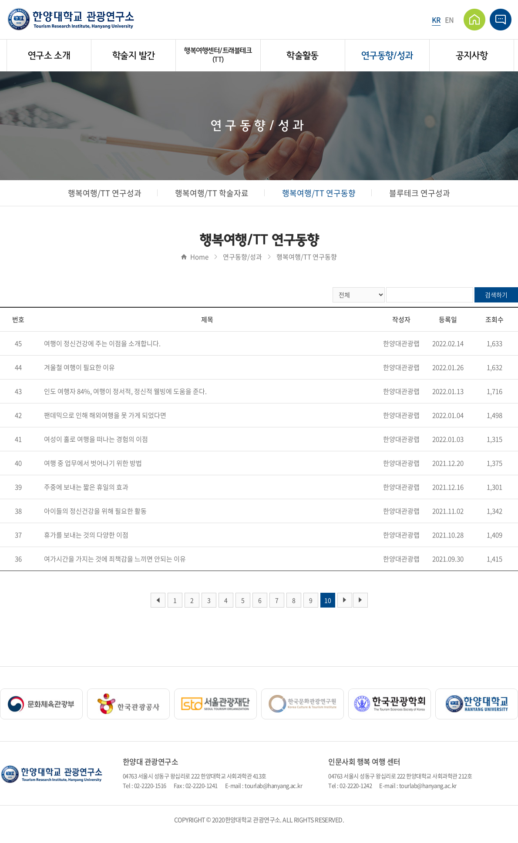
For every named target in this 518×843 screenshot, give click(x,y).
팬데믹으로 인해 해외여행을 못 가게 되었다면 (105, 415)
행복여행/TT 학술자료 (212, 193)
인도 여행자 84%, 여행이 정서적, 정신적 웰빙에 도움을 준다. (125, 391)
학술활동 (302, 55)
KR (436, 19)
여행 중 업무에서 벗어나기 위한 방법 (93, 463)
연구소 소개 (49, 55)
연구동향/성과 (387, 55)
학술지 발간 (133, 55)
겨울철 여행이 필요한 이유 (79, 367)
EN (449, 19)
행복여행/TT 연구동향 (319, 193)
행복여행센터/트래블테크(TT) (218, 55)
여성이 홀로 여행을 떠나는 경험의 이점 (96, 439)
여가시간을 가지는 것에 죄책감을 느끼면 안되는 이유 (115, 559)
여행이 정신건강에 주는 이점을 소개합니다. (102, 343)
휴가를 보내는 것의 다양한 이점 (86, 535)
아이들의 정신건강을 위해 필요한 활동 (95, 511)
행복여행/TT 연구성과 (104, 193)
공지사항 (472, 55)
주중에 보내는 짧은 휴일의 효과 (86, 487)
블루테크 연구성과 (419, 193)
